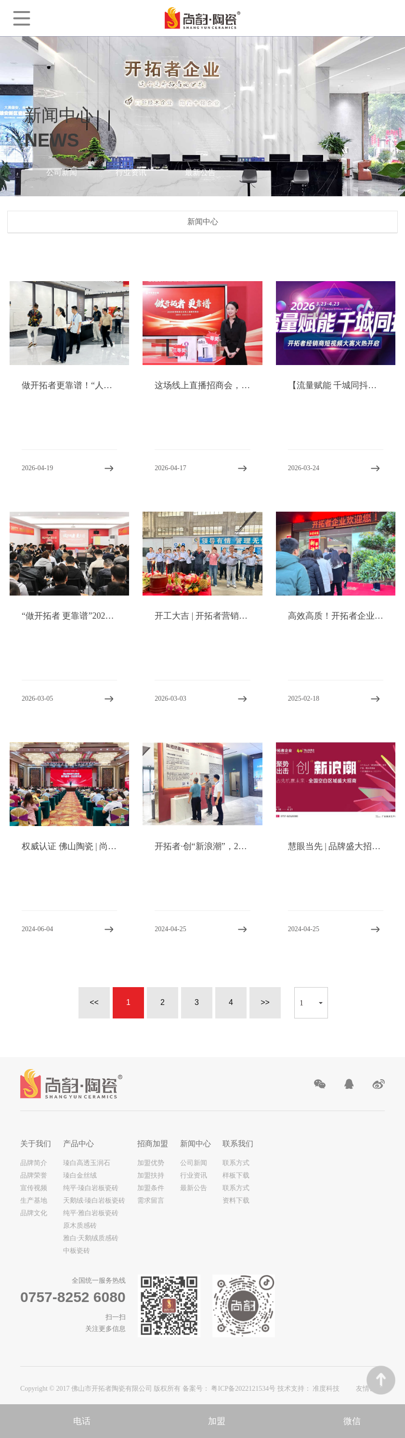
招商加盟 (152, 1144)
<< (94, 1002)
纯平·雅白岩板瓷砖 (91, 1213)
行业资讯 (131, 172)
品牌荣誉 (33, 1175)
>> (265, 1002)
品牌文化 (33, 1213)
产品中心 (78, 1144)
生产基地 (33, 1200)
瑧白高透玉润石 (86, 1163)
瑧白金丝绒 (80, 1175)
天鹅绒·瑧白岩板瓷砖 (94, 1200)
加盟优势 (150, 1163)
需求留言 (150, 1200)
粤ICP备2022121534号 (244, 1388)
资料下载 (235, 1200)
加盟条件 (150, 1188)
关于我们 (35, 1144)
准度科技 (326, 1388)
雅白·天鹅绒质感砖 (91, 1238)
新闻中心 (195, 1144)
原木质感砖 (80, 1225)
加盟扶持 (150, 1175)
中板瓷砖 (76, 1250)
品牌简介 (33, 1163)
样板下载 (235, 1175)
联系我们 (237, 1144)
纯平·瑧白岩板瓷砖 (91, 1188)
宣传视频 (33, 1188)
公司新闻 (61, 172)
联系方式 (235, 1163)
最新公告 (200, 172)
